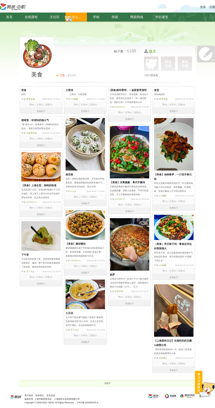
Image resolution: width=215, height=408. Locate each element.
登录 (203, 7)
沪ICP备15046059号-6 (87, 402)
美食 (23, 90)
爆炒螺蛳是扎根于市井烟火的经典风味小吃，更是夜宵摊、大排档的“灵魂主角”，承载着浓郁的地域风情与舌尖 (85, 252)
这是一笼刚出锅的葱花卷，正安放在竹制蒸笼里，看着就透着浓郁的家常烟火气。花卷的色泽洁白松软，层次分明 (85, 182)
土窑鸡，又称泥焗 (76, 94)
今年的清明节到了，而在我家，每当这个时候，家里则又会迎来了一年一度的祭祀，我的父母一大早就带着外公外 (129, 98)
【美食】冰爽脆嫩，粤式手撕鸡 (127, 182)
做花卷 (69, 174)
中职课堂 (161, 17)
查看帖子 (41, 111)
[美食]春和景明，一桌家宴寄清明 (128, 90)
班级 (115, 17)
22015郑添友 (151, 75)
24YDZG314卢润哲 (123, 107)
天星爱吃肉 (31, 133)
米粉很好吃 (159, 94)
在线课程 (31, 17)
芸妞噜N (163, 358)
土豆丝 (69, 313)
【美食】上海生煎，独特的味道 (38, 185)
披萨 (112, 274)
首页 (9, 17)
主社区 (54, 17)
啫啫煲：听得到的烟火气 (35, 120)
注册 (212, 7)
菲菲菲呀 (119, 291)
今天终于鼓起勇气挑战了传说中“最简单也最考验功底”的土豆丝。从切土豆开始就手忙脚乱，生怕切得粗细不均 (84, 321)
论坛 (76, 17)
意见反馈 (51, 395)
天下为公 (30, 271)
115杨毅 (74, 99)
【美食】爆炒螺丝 (76, 244)
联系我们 (39, 395)
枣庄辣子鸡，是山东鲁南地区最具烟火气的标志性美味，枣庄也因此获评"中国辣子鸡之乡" (173, 256)
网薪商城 (136, 17)
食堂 (156, 90)
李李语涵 (30, 99)
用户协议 (29, 395)
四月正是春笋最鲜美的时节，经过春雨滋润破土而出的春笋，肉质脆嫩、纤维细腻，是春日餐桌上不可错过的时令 (173, 187)
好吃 (23, 94)
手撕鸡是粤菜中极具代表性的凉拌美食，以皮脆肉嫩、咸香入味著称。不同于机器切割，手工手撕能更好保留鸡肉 (129, 190)
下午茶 (25, 254)
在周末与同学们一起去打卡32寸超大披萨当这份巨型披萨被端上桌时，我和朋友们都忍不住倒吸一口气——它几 (129, 283)
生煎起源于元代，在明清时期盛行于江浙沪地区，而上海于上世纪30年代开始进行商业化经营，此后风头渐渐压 (40, 193)
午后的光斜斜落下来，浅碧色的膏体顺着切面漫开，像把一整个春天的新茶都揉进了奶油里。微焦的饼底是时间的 (40, 263)
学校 (96, 17)
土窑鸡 (69, 90)
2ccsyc (73, 191)
